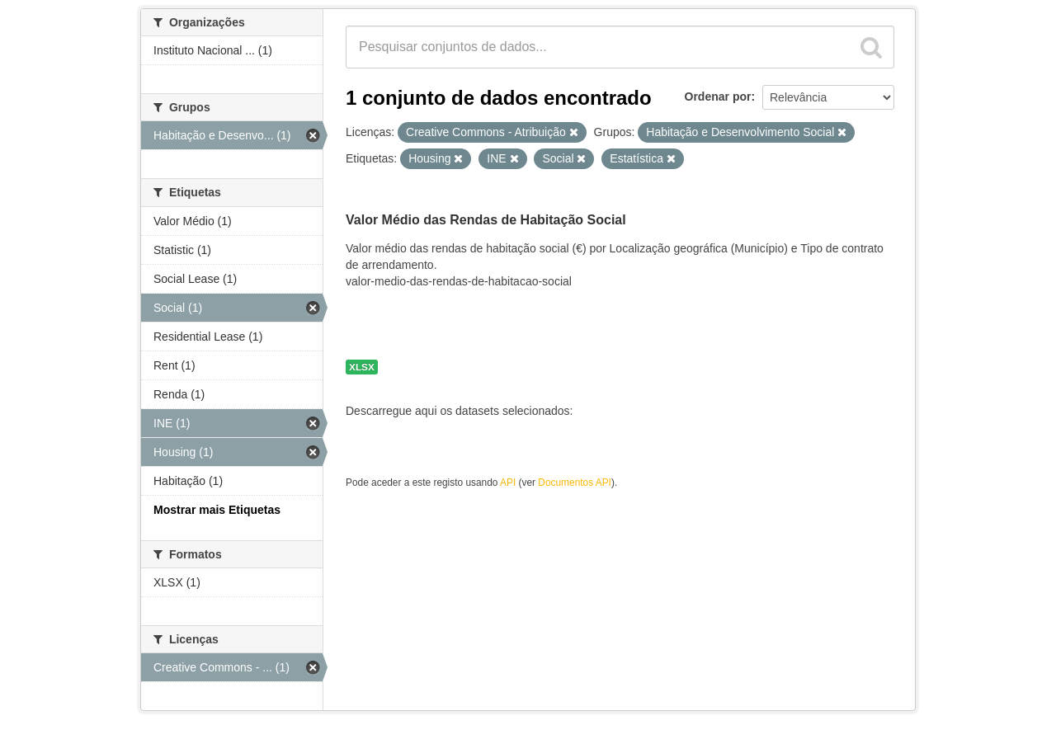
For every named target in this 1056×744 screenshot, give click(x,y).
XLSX (362, 367)
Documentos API (574, 482)
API (508, 482)
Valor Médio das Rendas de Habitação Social (486, 220)
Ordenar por (718, 96)
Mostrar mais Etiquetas (216, 509)
